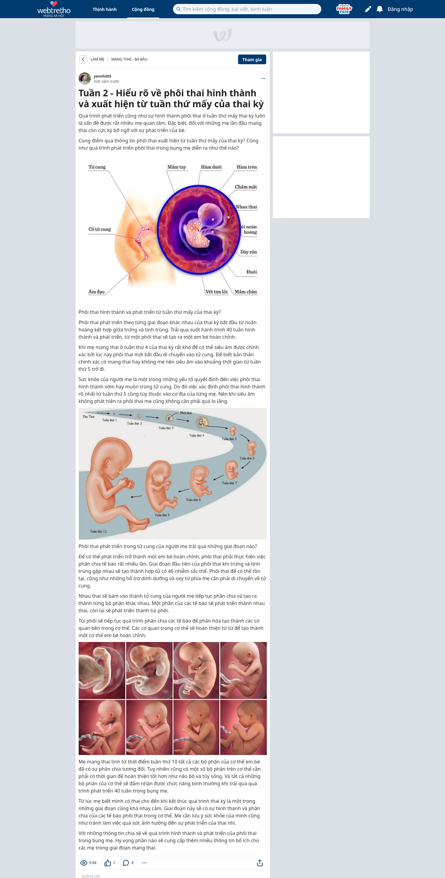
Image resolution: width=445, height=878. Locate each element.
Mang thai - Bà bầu (129, 59)
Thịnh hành (105, 9)
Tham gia (252, 59)
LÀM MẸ (98, 59)
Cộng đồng (143, 9)
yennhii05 (102, 76)
